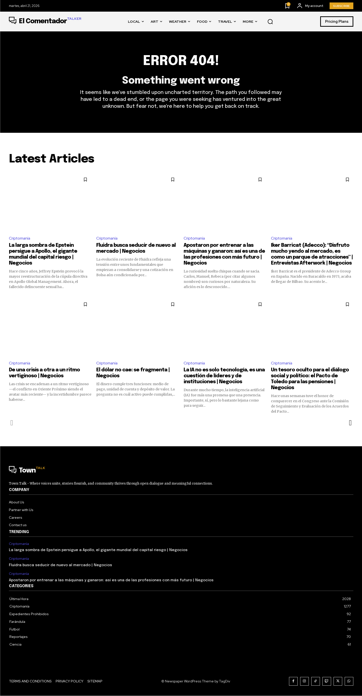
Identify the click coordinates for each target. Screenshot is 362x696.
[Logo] (45, 21)
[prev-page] (12, 423)
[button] (270, 22)
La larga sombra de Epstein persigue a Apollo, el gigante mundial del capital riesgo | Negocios (98, 551)
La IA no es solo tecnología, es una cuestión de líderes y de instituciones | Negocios (224, 376)
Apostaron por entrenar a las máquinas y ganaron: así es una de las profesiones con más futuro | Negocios (111, 581)
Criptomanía (20, 238)
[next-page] (350, 423)
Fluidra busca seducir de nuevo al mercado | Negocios (60, 565)
